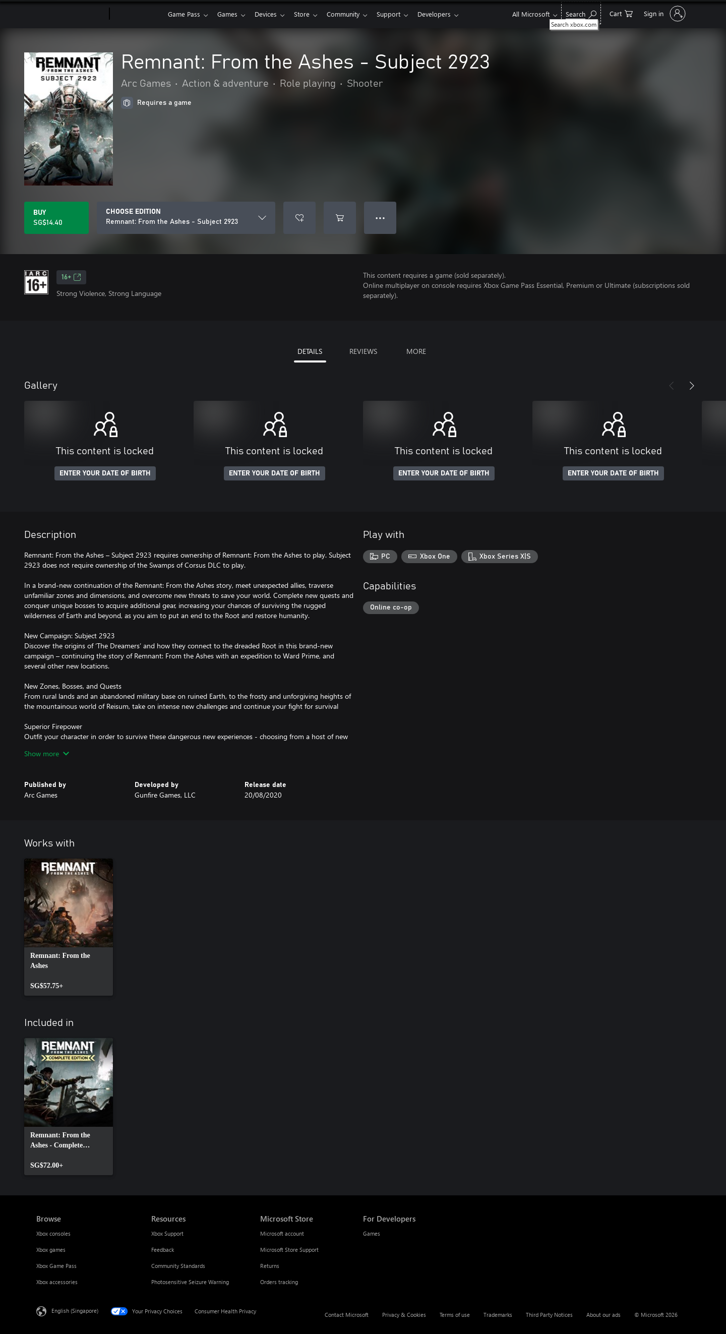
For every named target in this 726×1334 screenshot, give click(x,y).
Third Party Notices (549, 1314)
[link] (68, 927)
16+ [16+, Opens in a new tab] (71, 277)
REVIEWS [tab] (363, 351)
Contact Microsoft (347, 1314)
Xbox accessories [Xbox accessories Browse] (57, 1282)
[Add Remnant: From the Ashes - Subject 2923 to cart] (340, 218)
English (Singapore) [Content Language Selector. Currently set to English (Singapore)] (74, 1310)
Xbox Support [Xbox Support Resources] (167, 1233)
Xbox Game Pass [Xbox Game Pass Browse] (56, 1265)
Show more (46, 753)
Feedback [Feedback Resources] (162, 1249)
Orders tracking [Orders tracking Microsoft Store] (279, 1282)
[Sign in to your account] (664, 14)
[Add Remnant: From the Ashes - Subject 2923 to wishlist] (299, 218)
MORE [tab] (416, 351)
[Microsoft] (70, 14)
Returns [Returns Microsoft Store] (269, 1265)
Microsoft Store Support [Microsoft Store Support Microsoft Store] (289, 1249)
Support (398, 14)
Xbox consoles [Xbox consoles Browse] (53, 1233)
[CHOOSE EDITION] (186, 218)
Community (351, 14)
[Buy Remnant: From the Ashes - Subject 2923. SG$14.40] (56, 218)
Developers (446, 14)
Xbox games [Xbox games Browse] (51, 1249)
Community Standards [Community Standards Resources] (178, 1265)
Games (229, 14)
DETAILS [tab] (309, 351)
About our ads (603, 1314)
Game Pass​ (184, 14)
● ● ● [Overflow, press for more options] (380, 217)
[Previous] (671, 386)
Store (308, 14)
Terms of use (455, 1314)
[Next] (692, 386)
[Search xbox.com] (581, 13)
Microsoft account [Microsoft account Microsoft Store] (282, 1233)
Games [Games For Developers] (371, 1233)
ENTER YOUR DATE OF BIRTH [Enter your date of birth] (105, 473)
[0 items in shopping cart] (621, 13)
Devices (270, 14)
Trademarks (497, 1314)
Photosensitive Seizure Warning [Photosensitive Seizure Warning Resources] (190, 1282)
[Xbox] (137, 14)
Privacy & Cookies (404, 1314)
